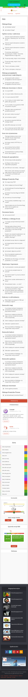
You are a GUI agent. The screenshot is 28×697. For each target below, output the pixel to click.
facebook (6, 651)
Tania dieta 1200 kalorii (17, 624)
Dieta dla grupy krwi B (16, 611)
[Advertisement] (14, 568)
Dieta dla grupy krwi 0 (16, 599)
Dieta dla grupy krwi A (16, 593)
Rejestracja (10, 13)
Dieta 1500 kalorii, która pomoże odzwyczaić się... (17, 631)
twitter (10, 651)
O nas (2, 675)
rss (21, 651)
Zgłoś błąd (9, 677)
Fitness (19, 520)
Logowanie (17, 13)
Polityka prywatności (13, 675)
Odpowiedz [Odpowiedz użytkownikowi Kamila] (6, 433)
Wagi (8, 520)
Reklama (20, 675)
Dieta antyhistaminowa (17, 636)
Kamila (11, 426)
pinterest (17, 651)
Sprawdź (14, 546)
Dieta (14, 443)
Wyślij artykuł (3, 677)
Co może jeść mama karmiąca (16, 606)
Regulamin (6, 675)
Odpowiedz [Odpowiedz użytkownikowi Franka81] (6, 421)
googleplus (14, 651)
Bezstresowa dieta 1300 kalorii (17, 618)
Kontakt (13, 677)
